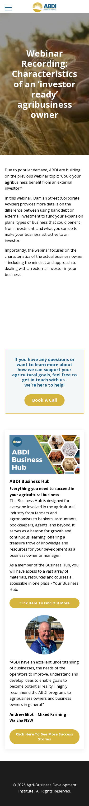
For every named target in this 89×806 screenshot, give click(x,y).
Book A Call (44, 400)
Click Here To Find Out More (44, 603)
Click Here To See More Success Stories (44, 737)
